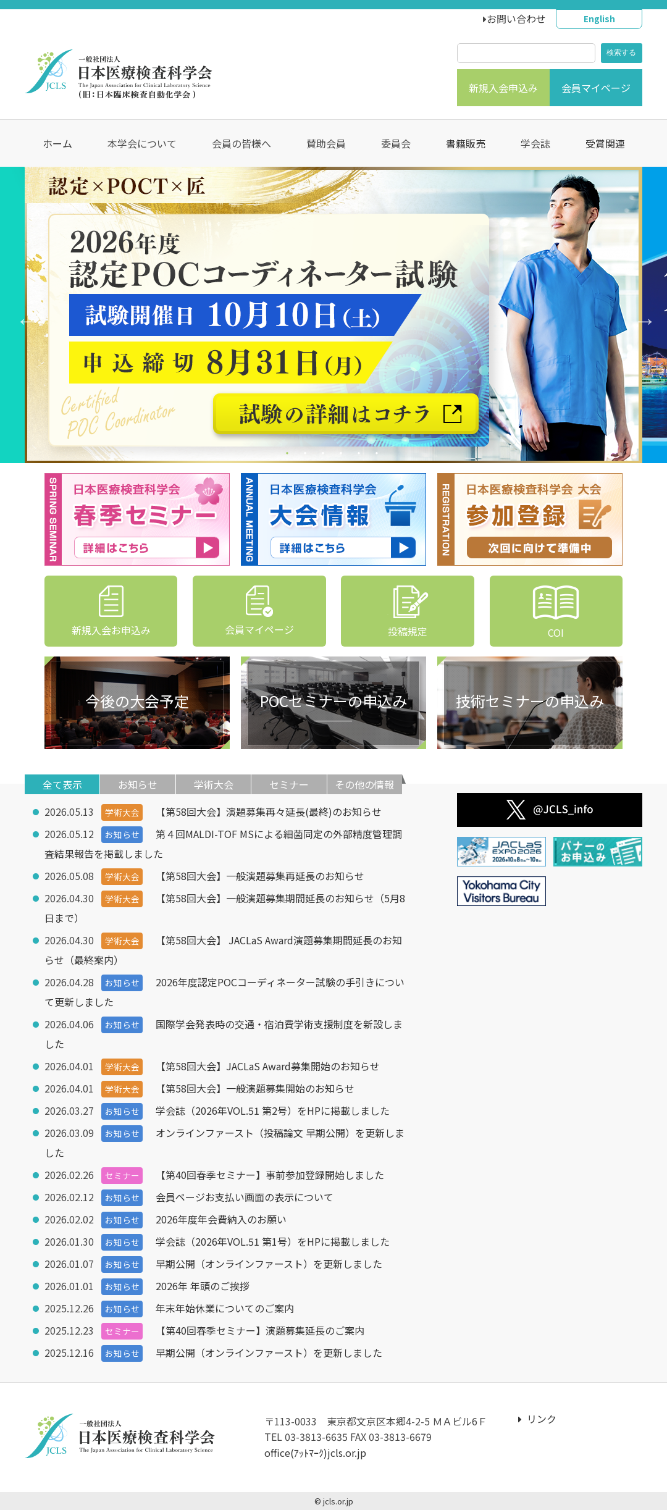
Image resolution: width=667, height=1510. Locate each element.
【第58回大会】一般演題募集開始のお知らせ (255, 1088)
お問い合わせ (516, 18)
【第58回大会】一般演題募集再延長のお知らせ (260, 875)
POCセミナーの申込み (333, 700)
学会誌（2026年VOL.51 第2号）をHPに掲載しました (273, 1110)
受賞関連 (605, 143)
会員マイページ (596, 87)
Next (639, 315)
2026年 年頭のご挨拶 (203, 1285)
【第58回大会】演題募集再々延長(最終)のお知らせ (269, 811)
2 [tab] (306, 455)
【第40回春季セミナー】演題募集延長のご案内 (260, 1330)
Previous (21, 315)
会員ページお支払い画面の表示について (245, 1196)
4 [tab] (342, 455)
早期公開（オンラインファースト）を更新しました (269, 1263)
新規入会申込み (503, 87)
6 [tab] (378, 455)
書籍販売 (465, 143)
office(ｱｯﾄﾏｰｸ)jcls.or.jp (315, 1452)
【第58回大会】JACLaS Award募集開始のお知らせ (268, 1066)
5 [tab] (360, 455)
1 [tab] (288, 455)
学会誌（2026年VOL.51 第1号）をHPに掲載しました (273, 1241)
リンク (537, 1418)
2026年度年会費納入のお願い (221, 1219)
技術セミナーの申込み (530, 700)
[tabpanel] (333, 315)
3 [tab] (324, 455)
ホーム (57, 143)
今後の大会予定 (137, 700)
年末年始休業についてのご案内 (225, 1308)
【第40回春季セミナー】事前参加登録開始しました (270, 1174)
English (599, 18)
